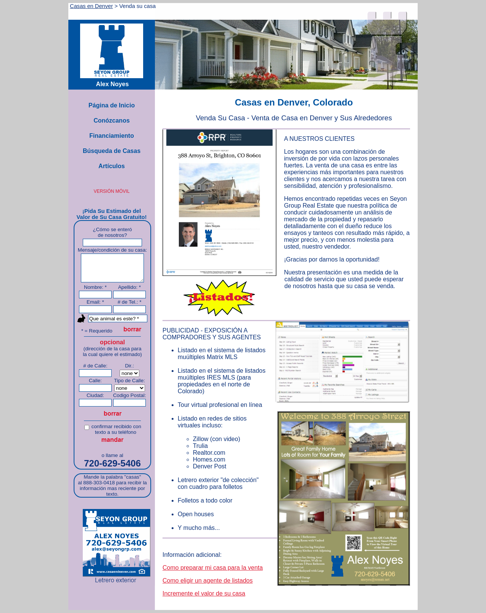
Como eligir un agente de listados (207, 580)
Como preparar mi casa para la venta (213, 567)
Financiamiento (111, 135)
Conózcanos (111, 120)
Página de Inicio (111, 105)
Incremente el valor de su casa (204, 593)
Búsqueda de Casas (111, 151)
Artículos (111, 166)
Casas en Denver (91, 6)
